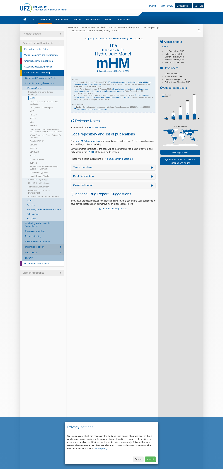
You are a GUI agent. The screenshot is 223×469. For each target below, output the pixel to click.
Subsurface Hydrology (38, 180)
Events (108, 19)
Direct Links (183, 6)
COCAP (29, 258)
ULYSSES (34, 152)
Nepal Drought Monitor (40, 176)
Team (29, 200)
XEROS (33, 148)
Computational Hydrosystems (39, 83)
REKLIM (33, 115)
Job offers (31, 218)
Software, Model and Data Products (44, 209)
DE (195, 6)
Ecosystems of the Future (36, 49)
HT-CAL (33, 156)
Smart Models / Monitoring (37, 72)
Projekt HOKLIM (37, 141)
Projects (31, 205)
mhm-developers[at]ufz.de (114, 208)
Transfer (77, 19)
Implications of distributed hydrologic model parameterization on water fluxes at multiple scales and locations (111, 90)
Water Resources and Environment (41, 55)
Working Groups (34, 88)
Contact (168, 46)
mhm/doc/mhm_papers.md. (120, 159)
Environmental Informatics (37, 241)
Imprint (152, 6)
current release (99, 127)
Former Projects (37, 159)
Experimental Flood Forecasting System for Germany (44, 167)
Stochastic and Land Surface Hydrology (40, 93)
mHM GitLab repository (89, 141)
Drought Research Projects (41, 108)
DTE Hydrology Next (39, 172)
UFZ (34, 19)
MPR (32, 111)
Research (45, 19)
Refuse (138, 459)
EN (201, 6)
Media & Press (93, 19)
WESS (33, 118)
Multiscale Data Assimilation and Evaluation (44, 103)
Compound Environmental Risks (40, 78)
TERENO (34, 126)
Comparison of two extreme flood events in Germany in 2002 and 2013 (46, 130)
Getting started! (180, 152)
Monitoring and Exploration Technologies (38, 224)
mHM (32, 98)
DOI (93, 152)
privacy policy (100, 448)
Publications (33, 214)
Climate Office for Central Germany (43, 196)
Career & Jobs (123, 19)
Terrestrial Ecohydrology (38, 187)
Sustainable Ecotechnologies (38, 66)
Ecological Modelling (35, 231)
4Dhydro (33, 163)
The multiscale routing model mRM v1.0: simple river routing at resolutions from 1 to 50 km (111, 96)
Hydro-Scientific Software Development (39, 192)
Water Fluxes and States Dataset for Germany (45, 136)
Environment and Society (36, 263)
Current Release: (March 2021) (114, 71)
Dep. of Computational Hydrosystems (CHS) (111, 38)
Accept (150, 459)
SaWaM (33, 145)
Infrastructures (61, 19)
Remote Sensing (33, 236)
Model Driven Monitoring (39, 183)
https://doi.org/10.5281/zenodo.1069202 (91, 109)
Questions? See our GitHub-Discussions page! (180, 161)
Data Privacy (167, 6)
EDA (32, 122)
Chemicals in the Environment (38, 61)
